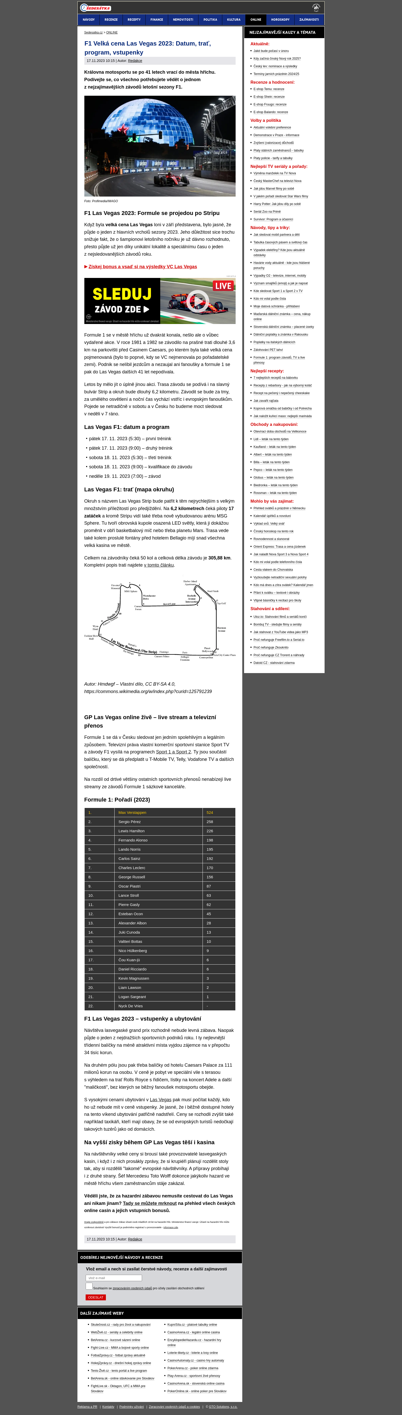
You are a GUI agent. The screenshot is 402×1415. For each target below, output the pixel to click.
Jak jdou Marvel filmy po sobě (274, 188)
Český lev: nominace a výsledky (275, 66)
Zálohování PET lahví (268, 350)
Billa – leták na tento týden (272, 462)
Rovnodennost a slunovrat (271, 539)
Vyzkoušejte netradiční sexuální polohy (280, 577)
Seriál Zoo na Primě (267, 211)
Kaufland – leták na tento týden (275, 447)
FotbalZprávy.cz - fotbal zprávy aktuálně (118, 1355)
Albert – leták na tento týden (273, 454)
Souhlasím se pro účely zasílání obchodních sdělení (149, 1288)
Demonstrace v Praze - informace (276, 135)
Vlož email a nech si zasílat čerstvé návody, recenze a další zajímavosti (156, 1269)
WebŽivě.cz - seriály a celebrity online (117, 1332)
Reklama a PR (87, 1407)
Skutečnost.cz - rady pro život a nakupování (121, 1324)
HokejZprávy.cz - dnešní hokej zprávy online (121, 1363)
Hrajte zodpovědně (94, 1222)
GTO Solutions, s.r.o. (223, 1407)
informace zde (171, 1227)
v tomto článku (159, 565)
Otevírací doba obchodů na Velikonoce (280, 431)
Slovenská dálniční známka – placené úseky (284, 327)
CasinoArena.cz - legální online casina (193, 1332)
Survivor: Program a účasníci (273, 219)
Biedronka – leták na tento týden (276, 485)
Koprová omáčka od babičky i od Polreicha (283, 408)
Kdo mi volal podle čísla (270, 298)
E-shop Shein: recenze (269, 97)
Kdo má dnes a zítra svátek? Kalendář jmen (283, 585)
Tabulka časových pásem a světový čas (280, 242)
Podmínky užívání (131, 1407)
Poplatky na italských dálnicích (274, 342)
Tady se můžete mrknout (150, 1203)
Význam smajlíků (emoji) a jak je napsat (281, 283)
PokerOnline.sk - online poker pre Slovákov (196, 1391)
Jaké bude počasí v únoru (271, 51)
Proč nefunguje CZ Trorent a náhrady (279, 655)
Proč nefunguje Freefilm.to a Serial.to (279, 640)
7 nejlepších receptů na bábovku (276, 378)
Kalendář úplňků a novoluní (272, 516)
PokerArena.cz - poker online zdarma (192, 1368)
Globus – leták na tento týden (274, 477)
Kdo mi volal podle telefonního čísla (278, 562)
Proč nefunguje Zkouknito (271, 647)
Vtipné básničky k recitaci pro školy (277, 600)
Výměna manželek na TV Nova (275, 173)
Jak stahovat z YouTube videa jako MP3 (281, 632)
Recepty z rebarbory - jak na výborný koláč (283, 385)
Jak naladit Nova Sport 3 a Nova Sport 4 (281, 554)
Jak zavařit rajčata (266, 401)
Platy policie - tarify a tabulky (273, 158)
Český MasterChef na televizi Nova (278, 181)
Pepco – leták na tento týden (273, 470)
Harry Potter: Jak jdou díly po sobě (277, 204)
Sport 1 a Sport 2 (173, 751)
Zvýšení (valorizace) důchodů (274, 143)
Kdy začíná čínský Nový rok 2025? (277, 58)
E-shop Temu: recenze (269, 89)
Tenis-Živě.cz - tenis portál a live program (119, 1371)
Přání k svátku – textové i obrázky (276, 593)
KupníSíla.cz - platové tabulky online (192, 1324)
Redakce (135, 61)
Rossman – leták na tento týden (275, 493)
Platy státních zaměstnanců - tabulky (279, 150)
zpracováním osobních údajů (132, 1288)
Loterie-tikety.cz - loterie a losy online (192, 1353)
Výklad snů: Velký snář (269, 523)
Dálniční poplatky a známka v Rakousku (281, 334)
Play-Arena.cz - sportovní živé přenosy (193, 1376)
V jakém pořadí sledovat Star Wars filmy (281, 196)
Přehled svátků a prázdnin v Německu (279, 508)
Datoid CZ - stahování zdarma (274, 663)
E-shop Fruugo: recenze (270, 104)
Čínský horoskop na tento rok (274, 531)
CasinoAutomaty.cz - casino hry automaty (195, 1360)
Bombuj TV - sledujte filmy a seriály (278, 624)
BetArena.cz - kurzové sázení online (115, 1340)
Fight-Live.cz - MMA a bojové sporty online (120, 1347)
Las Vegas (161, 1099)
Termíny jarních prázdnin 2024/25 (276, 74)
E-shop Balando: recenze (271, 112)
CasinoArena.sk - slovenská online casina (195, 1383)
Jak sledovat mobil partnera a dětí (277, 234)
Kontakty (108, 1407)
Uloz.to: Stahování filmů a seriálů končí (280, 617)
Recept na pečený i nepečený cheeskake (282, 393)
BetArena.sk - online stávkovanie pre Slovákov (122, 1378)
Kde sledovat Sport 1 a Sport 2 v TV (278, 291)
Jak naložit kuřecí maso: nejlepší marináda (283, 416)
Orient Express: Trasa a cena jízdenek (280, 546)
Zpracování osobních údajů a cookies (174, 1407)
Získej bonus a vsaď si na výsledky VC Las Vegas (143, 266)
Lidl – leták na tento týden (271, 439)
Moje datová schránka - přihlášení (277, 306)
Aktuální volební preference (272, 127)
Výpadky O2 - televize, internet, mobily (280, 275)
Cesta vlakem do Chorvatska (273, 569)
